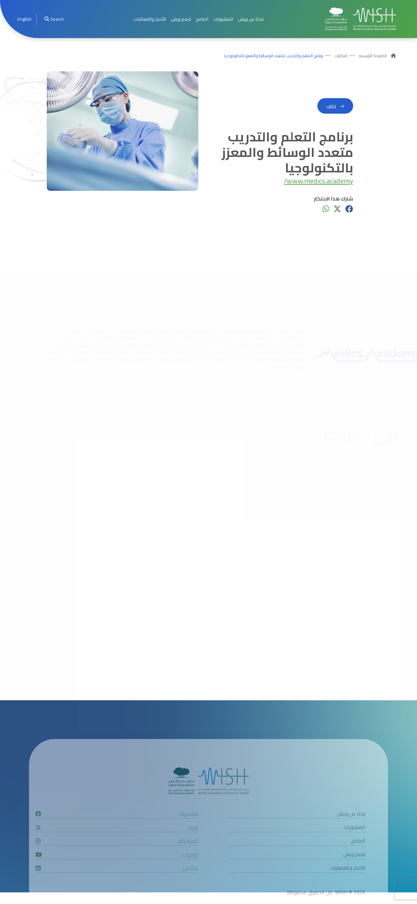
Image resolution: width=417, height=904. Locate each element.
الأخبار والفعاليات (150, 19)
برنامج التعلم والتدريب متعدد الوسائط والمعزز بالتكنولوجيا (273, 55)
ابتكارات (340, 55)
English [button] (24, 19)
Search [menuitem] (54, 19)
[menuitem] (24, 18)
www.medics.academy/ (318, 181)
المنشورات (223, 19)
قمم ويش (181, 19)
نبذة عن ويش (250, 19)
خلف (331, 106)
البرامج (202, 19)
